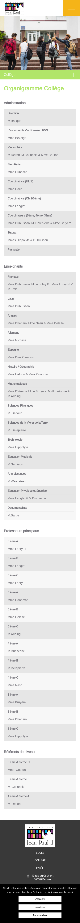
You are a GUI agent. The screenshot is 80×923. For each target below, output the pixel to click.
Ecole (40, 852)
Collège (9, 74)
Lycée (40, 868)
